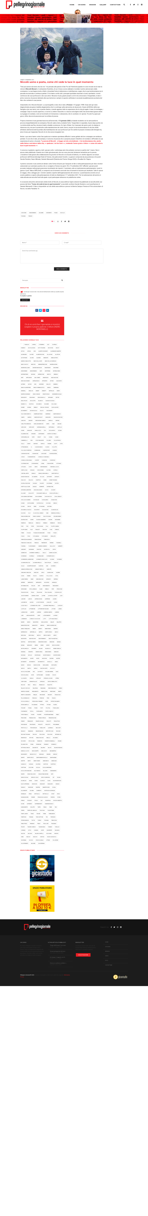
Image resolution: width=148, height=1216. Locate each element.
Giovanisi (106, 531)
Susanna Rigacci (108, 1000)
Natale (112, 735)
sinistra (106, 967)
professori (106, 844)
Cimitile (113, 303)
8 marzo (106, 108)
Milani (113, 699)
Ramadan (106, 858)
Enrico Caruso (107, 445)
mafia (105, 650)
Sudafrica (106, 993)
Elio (122, 435)
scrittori (120, 924)
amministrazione (115, 141)
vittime (123, 1063)
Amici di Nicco (121, 137)
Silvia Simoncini (108, 957)
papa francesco (116, 775)
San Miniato (107, 904)
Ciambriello (107, 293)
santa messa (121, 914)
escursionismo (107, 448)
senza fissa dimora (120, 940)
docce (105, 395)
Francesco (116, 488)
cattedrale (118, 270)
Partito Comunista (108, 785)
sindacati (114, 960)
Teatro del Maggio (120, 1006)
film (114, 468)
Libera (105, 630)
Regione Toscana (108, 864)
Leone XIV (120, 620)
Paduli (117, 765)
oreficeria (106, 759)
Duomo (119, 422)
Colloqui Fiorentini (116, 313)
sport (105, 980)
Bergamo (106, 210)
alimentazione (108, 124)
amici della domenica (109, 137)
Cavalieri (119, 273)
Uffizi (105, 1043)
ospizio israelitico (116, 762)
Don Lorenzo (117, 408)
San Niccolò (116, 904)
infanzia (114, 574)
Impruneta (121, 570)
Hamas (111, 557)
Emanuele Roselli (108, 441)
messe (118, 693)
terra (105, 1016)
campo (116, 243)
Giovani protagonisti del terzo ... (58, 1181)
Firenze (44, 222)
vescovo (113, 1056)
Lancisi (113, 603)
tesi (121, 1020)
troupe (121, 1033)
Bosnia (120, 223)
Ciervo (121, 299)
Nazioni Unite (120, 735)
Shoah (110, 950)
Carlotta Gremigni (109, 260)
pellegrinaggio (108, 792)
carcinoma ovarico (116, 253)
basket (105, 194)
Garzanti (113, 504)
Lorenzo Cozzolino (117, 643)
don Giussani (121, 405)
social (122, 967)
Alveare (106, 131)
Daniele (116, 359)
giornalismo (115, 517)
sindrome (120, 963)
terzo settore (114, 1020)
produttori (107, 841)
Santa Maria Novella (109, 914)
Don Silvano (107, 415)
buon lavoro (107, 230)
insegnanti (117, 580)
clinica (120, 309)
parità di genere (108, 778)
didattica (121, 372)
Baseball (114, 190)
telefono (106, 1010)
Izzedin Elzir (117, 593)
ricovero (106, 878)
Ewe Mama (106, 455)
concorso (23, 219)
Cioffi (105, 306)
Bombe (113, 223)
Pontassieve (123, 815)
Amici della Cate (120, 134)
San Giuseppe (118, 897)
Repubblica (122, 868)
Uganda (112, 1043)
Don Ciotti (106, 398)
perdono (117, 792)
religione (106, 868)
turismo (106, 1039)
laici (123, 600)
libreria (106, 633)
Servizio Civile (107, 947)
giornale (106, 517)
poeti (124, 811)
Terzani (106, 1020)
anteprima (121, 154)
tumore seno (118, 1036)
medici (121, 669)
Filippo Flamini (122, 465)
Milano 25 (120, 699)
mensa (119, 689)
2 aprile (117, 101)
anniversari (115, 151)
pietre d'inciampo (113, 802)
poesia (112, 811)
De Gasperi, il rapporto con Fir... (58, 1186)
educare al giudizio (116, 428)
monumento (117, 716)
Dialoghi (106, 372)
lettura (119, 626)
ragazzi (121, 854)
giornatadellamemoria (110, 524)
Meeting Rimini (107, 686)
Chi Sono (79, 5)
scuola (106, 930)
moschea (112, 719)
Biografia (113, 220)
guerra (120, 554)
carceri (106, 253)
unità (118, 1043)
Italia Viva (122, 590)
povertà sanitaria (121, 825)
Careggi (106, 256)
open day (112, 752)
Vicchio (106, 1063)
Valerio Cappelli (115, 1049)
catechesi (106, 266)
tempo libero (107, 1013)
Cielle (115, 299)
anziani (106, 161)
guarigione (113, 554)
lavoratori (121, 607)
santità (106, 917)
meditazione (107, 679)
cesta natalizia (108, 286)
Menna (113, 689)
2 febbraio (106, 104)
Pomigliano (114, 815)
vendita (114, 1053)
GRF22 (105, 554)
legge (105, 613)
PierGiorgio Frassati (120, 798)
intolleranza (115, 583)
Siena (124, 950)
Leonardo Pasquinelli (109, 620)
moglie (120, 709)
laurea (114, 607)
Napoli (106, 735)
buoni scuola (107, 233)
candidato (118, 247)
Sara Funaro (119, 917)
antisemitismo (117, 157)
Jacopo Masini (107, 597)
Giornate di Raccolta (109, 527)
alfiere (114, 121)
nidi (124, 739)
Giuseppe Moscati (121, 537)
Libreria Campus (115, 633)
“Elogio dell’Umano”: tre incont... (58, 1175)
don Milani (119, 412)
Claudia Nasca (112, 309)
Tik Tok (123, 1023)
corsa (105, 342)
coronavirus (117, 339)
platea (119, 808)
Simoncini (106, 960)
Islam (123, 583)
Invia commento (58, 269)
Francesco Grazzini (109, 491)
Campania (117, 240)
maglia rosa (121, 650)
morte (124, 716)
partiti (122, 782)
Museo (105, 729)
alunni (122, 128)
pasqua (118, 785)
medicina (106, 673)
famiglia (121, 455)
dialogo (113, 372)
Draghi (113, 422)
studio (112, 990)
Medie (115, 676)
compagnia (107, 316)
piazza (118, 795)
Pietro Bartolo (108, 805)
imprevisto (113, 570)
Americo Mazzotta (109, 134)
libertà (121, 630)
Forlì (123, 478)
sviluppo (106, 1003)
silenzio (112, 954)
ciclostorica (107, 299)
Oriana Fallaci (116, 759)
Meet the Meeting (108, 683)
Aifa (117, 114)
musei (122, 726)
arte (112, 164)
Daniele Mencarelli (109, 362)
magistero (112, 650)
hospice (106, 560)
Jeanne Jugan (118, 597)
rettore (114, 871)
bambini (106, 184)
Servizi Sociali (112, 944)
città (111, 306)
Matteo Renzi (113, 669)
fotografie (116, 481)
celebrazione (114, 280)
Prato (105, 828)
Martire (106, 666)
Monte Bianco (116, 712)
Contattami (112, 5)
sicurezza (117, 950)
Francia (119, 491)
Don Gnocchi (107, 408)
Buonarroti (117, 230)
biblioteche (121, 210)
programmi (107, 848)
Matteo (106, 669)
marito (111, 663)
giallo (106, 514)
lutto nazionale (114, 646)
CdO (114, 276)
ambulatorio (121, 131)
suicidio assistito (116, 993)
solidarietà (107, 970)
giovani (120, 527)
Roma (114, 884)
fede (111, 461)
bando (119, 187)
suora (105, 996)
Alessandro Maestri (121, 118)
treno (121, 1030)
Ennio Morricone (120, 441)
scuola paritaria (115, 930)
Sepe (105, 944)
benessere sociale (108, 204)
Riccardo (123, 874)
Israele (106, 587)
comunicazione (115, 319)
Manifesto (106, 656)
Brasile (106, 227)
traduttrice (107, 1030)
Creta (118, 346)
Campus (123, 243)
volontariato (115, 1066)
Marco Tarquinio (120, 659)
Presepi (106, 835)
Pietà (105, 802)
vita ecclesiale (114, 1063)
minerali (116, 702)
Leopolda (106, 623)
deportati (113, 369)
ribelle (116, 874)
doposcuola (116, 418)
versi (120, 1053)
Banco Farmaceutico (109, 187)
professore (115, 841)
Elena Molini (107, 435)
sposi (111, 980)
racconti (114, 854)
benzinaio (106, 207)
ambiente (113, 131)
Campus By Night (108, 247)
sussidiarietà (118, 1000)
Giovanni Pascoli (108, 534)
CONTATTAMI (108, 1194)
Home (69, 5)
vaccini (121, 1046)
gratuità (118, 547)
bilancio (114, 213)
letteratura (115, 623)
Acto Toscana (107, 111)
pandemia (106, 775)
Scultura (121, 927)
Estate (105, 451)
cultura (115, 356)
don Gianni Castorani (109, 405)
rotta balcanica (108, 891)
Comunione (107, 322)
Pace (112, 765)
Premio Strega (107, 831)
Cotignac (121, 342)
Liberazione (113, 630)
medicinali (114, 673)
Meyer (124, 693)
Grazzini (119, 550)
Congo (116, 326)
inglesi (116, 577)
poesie (22, 222)
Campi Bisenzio (108, 243)
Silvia (118, 954)
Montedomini (107, 716)
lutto (105, 646)
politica (106, 815)
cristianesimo (107, 349)
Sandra (113, 907)
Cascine (117, 263)
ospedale (106, 762)
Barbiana (106, 190)
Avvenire (111, 180)
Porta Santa (113, 818)
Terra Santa (113, 1016)
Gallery (100, 5)
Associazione (107, 171)
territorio (121, 1016)
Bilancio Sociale (108, 217)
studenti (106, 990)
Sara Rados (107, 920)
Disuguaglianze (121, 392)
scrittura (114, 927)
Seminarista (114, 937)
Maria (105, 663)
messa (112, 693)
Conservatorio (108, 329)
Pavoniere (106, 788)
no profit (106, 742)
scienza (106, 924)
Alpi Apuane (114, 128)
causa (113, 273)
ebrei (111, 425)
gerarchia (106, 511)
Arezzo (122, 161)
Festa (121, 461)
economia (118, 425)
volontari (106, 1066)
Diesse (105, 375)
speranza (119, 973)
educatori (106, 432)
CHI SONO (107, 1176)
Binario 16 (118, 217)
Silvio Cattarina (119, 957)
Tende (115, 1013)
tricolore (106, 1033)
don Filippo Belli (108, 402)
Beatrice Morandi (114, 197)
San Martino (115, 901)
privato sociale (108, 838)
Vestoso (120, 1056)
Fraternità (106, 494)
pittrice (106, 808)
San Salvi (106, 907)
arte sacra (118, 164)
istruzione (118, 587)
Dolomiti (119, 395)
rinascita (122, 878)
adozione (116, 111)
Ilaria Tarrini (107, 564)
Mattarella (123, 666)
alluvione (117, 124)
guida (105, 557)
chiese (117, 289)
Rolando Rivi (107, 884)
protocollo (116, 848)
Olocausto (120, 749)
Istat (111, 587)
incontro (106, 574)
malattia (112, 653)
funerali (106, 498)
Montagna (107, 712)
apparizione (114, 161)
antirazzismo (107, 157)
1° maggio (109, 101)
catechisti (114, 266)
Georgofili (114, 508)
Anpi (115, 154)
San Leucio (106, 901)
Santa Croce (113, 911)
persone (106, 795)
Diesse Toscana (113, 375)
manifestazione (122, 653)
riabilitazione (107, 874)
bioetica (106, 220)
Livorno (116, 640)
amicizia (106, 141)
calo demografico (118, 237)
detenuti (120, 369)
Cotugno (106, 346)
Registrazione (83, 1184)
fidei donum (107, 465)
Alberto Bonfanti (108, 118)
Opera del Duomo (108, 755)
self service (120, 934)
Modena (113, 709)
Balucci (118, 180)
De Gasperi (117, 365)
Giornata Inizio (108, 521)
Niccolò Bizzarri (115, 739)
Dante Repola (120, 362)
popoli (105, 818)
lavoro (106, 610)
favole (106, 461)
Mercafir (106, 693)
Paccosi (106, 765)
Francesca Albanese (117, 484)
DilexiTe (106, 382)
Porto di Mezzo (108, 821)
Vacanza (114, 1046)
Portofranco (118, 821)
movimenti (113, 722)
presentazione (118, 831)
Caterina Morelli (108, 270)
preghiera (112, 828)
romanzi (106, 887)
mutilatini (115, 732)
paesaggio (106, 769)
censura (122, 280)
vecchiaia (106, 1053)
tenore (121, 1013)
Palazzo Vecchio (108, 772)
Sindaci (106, 963)
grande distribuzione (109, 544)
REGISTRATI (108, 51)
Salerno (106, 894)
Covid (113, 346)
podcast (106, 811)
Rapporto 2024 (107, 861)
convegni (106, 336)
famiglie (106, 458)
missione (106, 709)
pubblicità (116, 851)
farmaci (113, 458)
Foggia (106, 474)
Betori (113, 210)
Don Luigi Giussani (108, 412)
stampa (106, 983)
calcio (115, 233)
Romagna (121, 884)
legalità (123, 610)
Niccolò (29, 222)
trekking (115, 1030)
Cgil (105, 289)
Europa (124, 451)
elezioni (116, 435)
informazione (107, 577)
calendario (107, 237)
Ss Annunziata (118, 980)
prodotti (117, 838)
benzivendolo (116, 207)
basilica (121, 190)
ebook (105, 425)
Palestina (118, 772)
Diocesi (121, 382)
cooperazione (107, 339)
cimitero (106, 303)
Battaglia (119, 194)
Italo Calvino (107, 593)
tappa (112, 1003)
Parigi (124, 775)
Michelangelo (118, 696)
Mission (89, 5)
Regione (116, 861)
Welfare (106, 1069)
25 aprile (119, 104)
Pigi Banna (117, 805)
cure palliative (108, 359)
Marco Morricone (108, 659)
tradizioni (120, 1026)
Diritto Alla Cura (108, 385)
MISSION (107, 1181)
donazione (116, 415)
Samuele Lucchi (108, 897)
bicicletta (106, 213)
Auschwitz (106, 177)
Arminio (106, 164)
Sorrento (121, 970)
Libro (121, 636)
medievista (122, 676)
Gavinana (121, 504)
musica (112, 729)
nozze (112, 749)
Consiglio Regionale (109, 332)
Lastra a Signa (121, 603)
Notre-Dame (123, 745)
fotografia (107, 481)
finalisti (120, 468)
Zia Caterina (114, 1069)
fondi (105, 478)
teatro (110, 1006)
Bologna (106, 223)
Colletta (106, 313)
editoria (106, 428)
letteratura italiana (109, 626)
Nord (115, 745)
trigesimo (114, 1033)
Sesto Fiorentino (118, 947)
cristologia (107, 352)
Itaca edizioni (107, 590)
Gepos (121, 508)
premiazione (121, 828)
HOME (106, 1171)
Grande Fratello (108, 547)
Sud (118, 990)
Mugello (115, 726)
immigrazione (107, 567)
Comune (106, 319)
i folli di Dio (114, 560)
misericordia (107, 706)
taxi (105, 1006)
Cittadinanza (118, 306)
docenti (112, 395)
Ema (118, 438)
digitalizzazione (108, 379)
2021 (113, 104)
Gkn (112, 541)
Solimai (115, 970)
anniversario (32, 219)
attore (123, 174)
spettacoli (112, 977)
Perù (112, 795)
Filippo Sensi (107, 468)
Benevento (119, 204)
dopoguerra (107, 418)
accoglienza (114, 108)
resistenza (106, 871)
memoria (106, 689)
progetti (114, 844)
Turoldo (113, 1039)
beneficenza (117, 200)
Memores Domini (118, 686)
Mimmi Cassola (107, 702)
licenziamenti (107, 640)
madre (123, 646)
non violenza (107, 745)
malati (105, 653)
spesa (105, 977)
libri (105, 636)
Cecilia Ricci (121, 276)
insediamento (107, 580)
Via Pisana (118, 1059)
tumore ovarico (108, 1036)
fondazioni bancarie (116, 474)
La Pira (105, 600)
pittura (112, 808)
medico (122, 673)
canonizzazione (108, 250)
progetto (122, 844)
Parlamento (118, 778)
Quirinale (106, 854)
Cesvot (122, 286)
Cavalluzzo (107, 276)
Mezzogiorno (107, 696)
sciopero (113, 924)
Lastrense (106, 607)
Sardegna (115, 920)
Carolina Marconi (121, 260)
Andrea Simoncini (108, 147)
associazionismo (118, 171)
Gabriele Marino (108, 501)
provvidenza (107, 851)
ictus (121, 560)
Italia (115, 590)
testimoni (106, 1023)
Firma (124, 471)
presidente (113, 835)
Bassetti (112, 194)
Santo (112, 917)
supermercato (121, 996)
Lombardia (107, 643)
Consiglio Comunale (119, 329)
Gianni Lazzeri (114, 514)
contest (120, 332)
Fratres (114, 494)
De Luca (106, 369)
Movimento (121, 722)
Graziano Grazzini (109, 550)
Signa (105, 954)
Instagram (106, 583)
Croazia (115, 352)
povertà (112, 825)
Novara (106, 749)
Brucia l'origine (115, 227)
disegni (117, 385)
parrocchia (107, 782)
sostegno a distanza (109, 973)
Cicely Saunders (108, 296)
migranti (106, 699)
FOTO (106, 1190)
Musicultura (119, 729)
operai (117, 755)
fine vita (106, 471)
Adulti (123, 111)
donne (123, 415)
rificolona (114, 878)
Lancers (106, 603)
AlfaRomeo (107, 121)
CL (104, 309)
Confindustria (107, 326)
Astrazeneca (107, 174)
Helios (117, 557)
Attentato (116, 174)
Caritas (113, 256)
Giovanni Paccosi (116, 531)
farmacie (120, 458)
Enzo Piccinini (118, 445)
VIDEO (106, 1185)
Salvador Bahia (121, 894)
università (48, 219)
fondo (111, 478)
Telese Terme (115, 1010)
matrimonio (114, 666)
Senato (122, 937)
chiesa (110, 289)
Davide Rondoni (108, 365)
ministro (124, 702)
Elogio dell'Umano (109, 438)
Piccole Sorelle (108, 798)
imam (115, 564)
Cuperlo (122, 356)
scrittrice (106, 927)
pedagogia (122, 788)
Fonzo (118, 478)
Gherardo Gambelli (117, 511)
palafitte (114, 769)
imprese (106, 570)
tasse (124, 1003)
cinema (120, 303)
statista (106, 987)
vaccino (106, 1049)
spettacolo (121, 977)
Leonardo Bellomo (109, 617)
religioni (114, 868)
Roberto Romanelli (109, 881)
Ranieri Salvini (115, 858)
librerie (124, 633)
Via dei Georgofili (108, 1059)
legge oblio (113, 613)
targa (118, 1003)
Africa (112, 114)
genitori (106, 508)
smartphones (114, 967)
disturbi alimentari (109, 392)
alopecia (106, 128)
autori (121, 177)
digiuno (118, 379)
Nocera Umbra (115, 742)
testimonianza (115, 1023)
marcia (114, 656)
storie (112, 987)
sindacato (122, 960)
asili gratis (106, 167)
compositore (116, 316)
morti (105, 719)
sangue (120, 907)
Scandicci (122, 920)
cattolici (106, 273)
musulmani (107, 732)
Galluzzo (118, 501)
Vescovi (106, 1056)
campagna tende (108, 240)
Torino (106, 1026)
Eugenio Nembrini (114, 451)
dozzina (106, 422)
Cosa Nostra (113, 342)
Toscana (36, 222)
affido (105, 114)
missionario (116, 706)
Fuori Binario (114, 498)
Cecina (106, 280)
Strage (118, 987)
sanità (105, 911)
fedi (117, 461)
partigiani (115, 782)
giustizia (106, 541)
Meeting (118, 683)
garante (106, 504)
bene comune (107, 200)
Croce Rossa (107, 356)
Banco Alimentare (116, 184)
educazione (115, 432)
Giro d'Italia (119, 534)
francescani (107, 488)
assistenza (115, 167)
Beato (105, 197)
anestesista (119, 147)
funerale (121, 494)
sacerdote (118, 891)
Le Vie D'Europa (114, 610)
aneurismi (106, 151)
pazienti (114, 788)
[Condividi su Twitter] (90, 219)
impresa (123, 567)
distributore (114, 389)
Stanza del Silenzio (115, 983)
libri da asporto (113, 636)
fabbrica (114, 455)
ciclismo (117, 296)
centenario (107, 283)
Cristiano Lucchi (118, 349)
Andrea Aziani (107, 144)
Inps (122, 577)
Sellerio (106, 937)
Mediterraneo (117, 679)
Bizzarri (41, 219)
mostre (106, 722)
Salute (112, 894)
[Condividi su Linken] (94, 219)
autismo (114, 177)
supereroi (112, 996)
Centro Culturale (117, 283)
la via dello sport (114, 600)
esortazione (117, 448)
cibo (114, 293)
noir (123, 742)
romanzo (113, 887)
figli (114, 465)
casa (111, 263)
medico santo (107, 676)
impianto (116, 567)
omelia (106, 752)
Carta (105, 263)
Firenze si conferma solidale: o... (58, 1192)
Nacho (122, 732)
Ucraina (120, 1039)
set (104, 950)
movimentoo (107, 726)
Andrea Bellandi (118, 144)
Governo (118, 541)
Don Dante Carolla (117, 398)
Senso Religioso (108, 940)
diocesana (113, 382)
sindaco (113, 963)
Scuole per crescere (109, 934)
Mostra (119, 719)
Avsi (105, 180)
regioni (118, 864)
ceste (116, 286)
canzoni (118, 250)
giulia (112, 537)
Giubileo (106, 537)
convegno (114, 336)
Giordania (123, 514)
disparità (106, 389)
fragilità (106, 484)
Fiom (112, 471)
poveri (105, 825)
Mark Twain (119, 663)
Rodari (118, 881)
